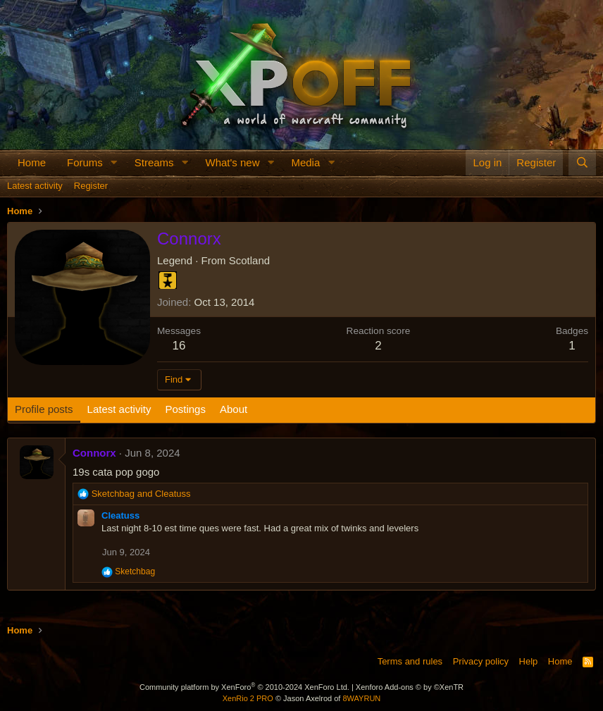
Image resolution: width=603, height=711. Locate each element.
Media (305, 162)
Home (32, 162)
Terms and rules (410, 661)
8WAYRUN (361, 698)
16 (179, 345)
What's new (232, 162)
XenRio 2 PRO (248, 698)
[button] (114, 162)
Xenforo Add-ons (410, 687)
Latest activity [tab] (119, 409)
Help (528, 661)
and (141, 493)
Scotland (249, 260)
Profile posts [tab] (44, 409)
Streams (154, 162)
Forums (85, 162)
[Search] (582, 162)
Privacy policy (481, 661)
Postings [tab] (185, 409)
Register (91, 185)
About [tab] (233, 409)
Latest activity (35, 185)
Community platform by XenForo (244, 687)
